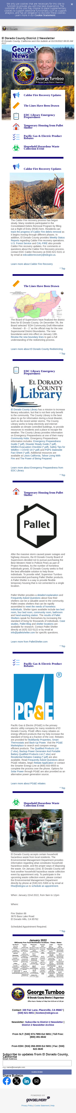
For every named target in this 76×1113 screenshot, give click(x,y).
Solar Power (17, 771)
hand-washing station (26, 615)
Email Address (10, 1059)
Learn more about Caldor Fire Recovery (32, 264)
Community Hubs (20, 438)
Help (52, 1106)
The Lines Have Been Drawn (41, 105)
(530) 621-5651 (26, 1013)
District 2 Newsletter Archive (38, 1025)
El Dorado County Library (24, 409)
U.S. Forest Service (21, 243)
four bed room (25, 612)
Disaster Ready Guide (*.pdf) (41, 444)
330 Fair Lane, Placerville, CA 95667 (42, 1010)
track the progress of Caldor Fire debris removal (36, 231)
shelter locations (44, 623)
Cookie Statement (45, 15)
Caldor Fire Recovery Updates (42, 95)
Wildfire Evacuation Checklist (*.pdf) (30, 447)
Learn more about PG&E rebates (28, 783)
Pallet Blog (25, 623)
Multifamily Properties (39, 739)
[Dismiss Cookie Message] (72, 3)
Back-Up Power (37, 742)
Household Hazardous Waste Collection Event (41, 147)
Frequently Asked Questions (26, 598)
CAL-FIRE (42, 243)
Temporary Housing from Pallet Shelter (43, 126)
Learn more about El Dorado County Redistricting (37, 349)
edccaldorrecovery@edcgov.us (39, 254)
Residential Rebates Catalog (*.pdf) (29, 757)
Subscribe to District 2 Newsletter (44, 1022)
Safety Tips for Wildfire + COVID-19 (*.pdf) (38, 448)
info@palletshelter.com (23, 632)
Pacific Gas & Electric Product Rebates (43, 137)
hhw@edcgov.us (19, 886)
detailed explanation (48, 595)
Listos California (32, 455)
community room (42, 612)
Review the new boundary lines (27, 337)
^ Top (62, 268)
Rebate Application (44, 762)
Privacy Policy (27, 1106)
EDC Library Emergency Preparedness (39, 116)
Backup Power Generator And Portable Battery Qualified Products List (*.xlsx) (35, 752)
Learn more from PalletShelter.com (29, 641)
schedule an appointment (45, 886)
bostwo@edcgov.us (47, 1013)
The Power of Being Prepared (35, 458)
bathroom (58, 612)
